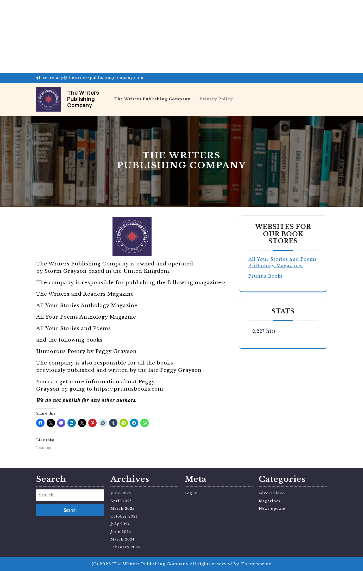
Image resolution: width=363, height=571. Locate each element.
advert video (272, 493)
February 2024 (125, 547)
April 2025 (121, 501)
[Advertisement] (156, 36)
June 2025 (120, 493)
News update (272, 508)
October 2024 (124, 516)
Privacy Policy (216, 99)
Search (70, 510)
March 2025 (122, 508)
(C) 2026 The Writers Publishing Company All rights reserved (162, 563)
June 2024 (120, 532)
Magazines (269, 501)
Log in (191, 493)
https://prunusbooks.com (128, 389)
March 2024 (122, 539)
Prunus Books (265, 276)
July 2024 (120, 524)
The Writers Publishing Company (83, 99)
